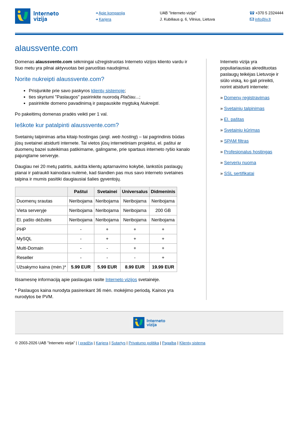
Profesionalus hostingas (248, 151)
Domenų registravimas (246, 97)
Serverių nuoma (240, 162)
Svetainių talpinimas (244, 108)
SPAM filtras (236, 141)
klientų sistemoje (108, 90)
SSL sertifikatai (239, 173)
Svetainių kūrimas (242, 130)
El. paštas (234, 119)
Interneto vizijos (121, 279)
